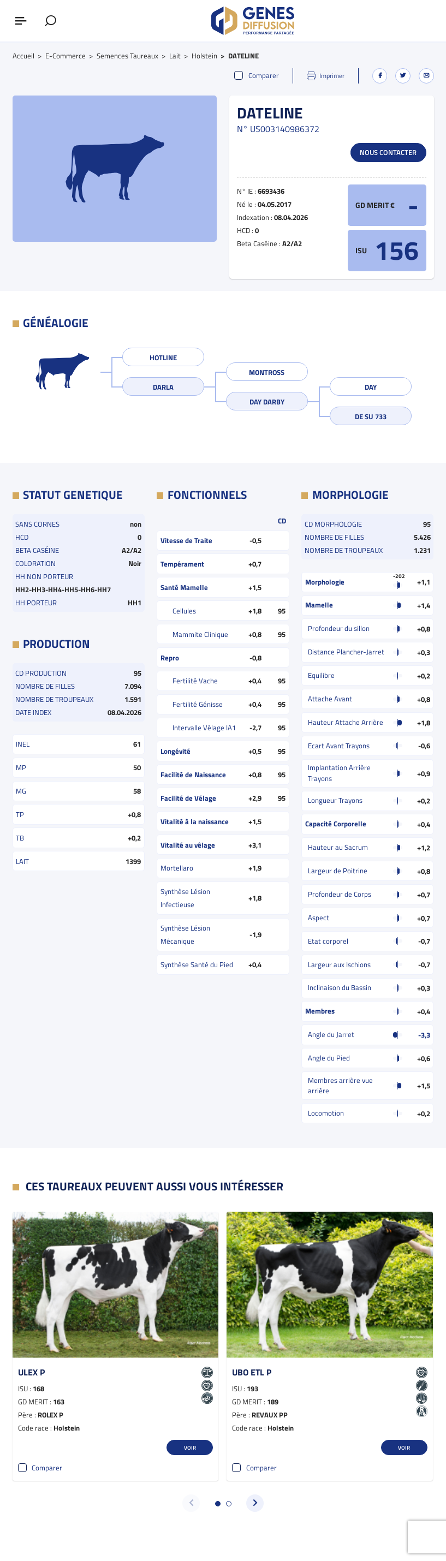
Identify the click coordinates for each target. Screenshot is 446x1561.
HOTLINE (163, 357)
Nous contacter (388, 152)
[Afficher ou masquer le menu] (20, 20)
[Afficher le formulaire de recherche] (50, 20)
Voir (190, 1447)
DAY (371, 387)
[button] (218, 1503)
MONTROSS (266, 372)
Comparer (256, 75)
